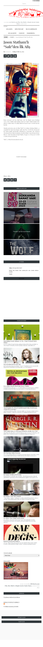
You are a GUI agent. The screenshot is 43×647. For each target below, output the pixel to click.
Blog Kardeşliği (31, 29)
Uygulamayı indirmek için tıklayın (12, 597)
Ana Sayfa (9, 29)
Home (5, 37)
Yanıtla (10, 274)
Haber (12, 37)
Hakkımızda (31, 33)
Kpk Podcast (19, 29)
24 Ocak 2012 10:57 (17, 268)
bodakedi (8, 51)
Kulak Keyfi (12, 33)
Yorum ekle (21, 278)
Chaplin (21, 33)
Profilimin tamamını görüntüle (11, 606)
